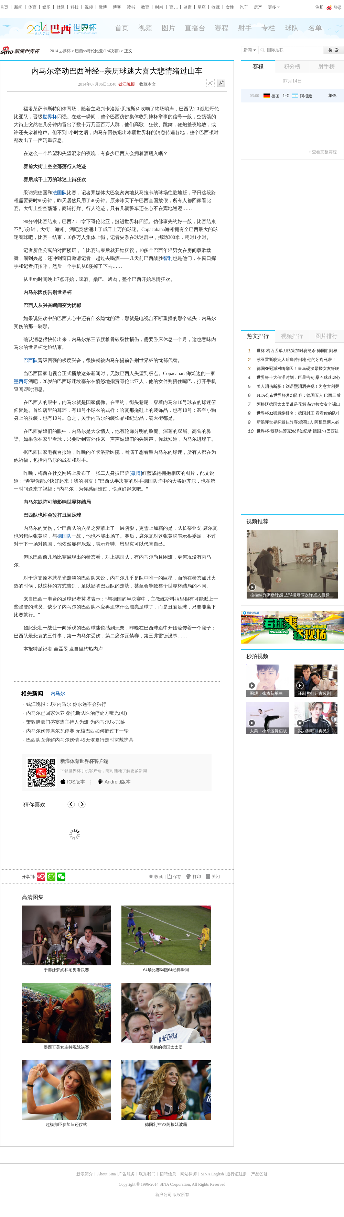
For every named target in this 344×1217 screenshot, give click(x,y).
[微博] (135, 473)
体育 (32, 7)
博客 (117, 7)
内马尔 (58, 693)
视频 (89, 7)
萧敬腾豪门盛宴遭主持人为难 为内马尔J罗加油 (76, 722)
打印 (197, 876)
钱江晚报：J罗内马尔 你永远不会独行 (66, 704)
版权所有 (181, 1194)
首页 (4, 7)
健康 (187, 7)
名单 (315, 28)
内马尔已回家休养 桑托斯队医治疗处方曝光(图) (76, 713)
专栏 (268, 28)
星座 (201, 7)
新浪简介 (84, 1174)
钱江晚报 (126, 84)
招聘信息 (168, 1174)
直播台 (195, 28)
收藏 (216, 7)
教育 (145, 7)
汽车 (244, 7)
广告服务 (126, 1174)
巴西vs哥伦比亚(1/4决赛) (97, 50)
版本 (76, 782)
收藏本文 (147, 84)
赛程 (221, 28)
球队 (292, 28)
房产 (258, 7)
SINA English (212, 1174)
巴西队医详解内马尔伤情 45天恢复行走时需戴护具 (79, 740)
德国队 (64, 536)
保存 (177, 876)
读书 (131, 7)
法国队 (59, 192)
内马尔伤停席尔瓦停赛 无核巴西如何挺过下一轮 (77, 731)
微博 (103, 7)
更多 (272, 7)
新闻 (18, 7)
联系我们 (147, 1174)
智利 (168, 258)
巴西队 (30, 360)
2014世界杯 (60, 50)
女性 (230, 7)
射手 (245, 28)
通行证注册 (236, 1174)
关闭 (216, 876)
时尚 (159, 7)
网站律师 (188, 1174)
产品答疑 (259, 1174)
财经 (60, 7)
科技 (75, 7)
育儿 (173, 7)
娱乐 (46, 7)
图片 (168, 28)
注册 (319, 7)
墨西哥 (21, 381)
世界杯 (50, 116)
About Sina (106, 1174)
